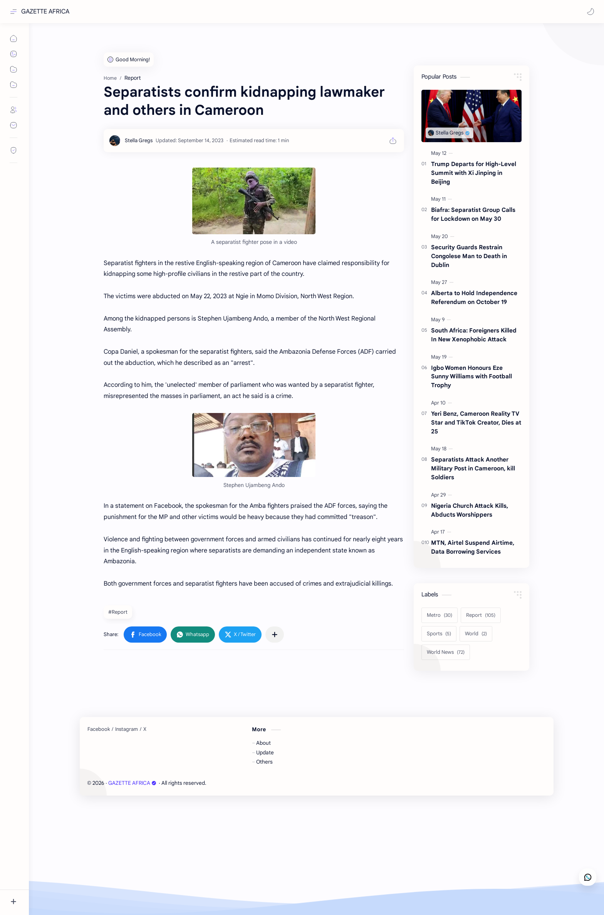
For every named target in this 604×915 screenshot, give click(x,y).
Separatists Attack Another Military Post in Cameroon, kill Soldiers (473, 468)
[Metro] (439, 615)
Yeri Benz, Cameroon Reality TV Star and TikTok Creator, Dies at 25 (476, 422)
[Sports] (438, 633)
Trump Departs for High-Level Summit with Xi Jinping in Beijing (473, 172)
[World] (476, 633)
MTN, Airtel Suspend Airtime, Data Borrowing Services (472, 547)
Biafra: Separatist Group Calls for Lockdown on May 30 (473, 214)
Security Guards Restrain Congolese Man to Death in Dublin (469, 256)
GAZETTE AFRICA (45, 11)
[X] (144, 729)
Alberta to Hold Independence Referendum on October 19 (474, 297)
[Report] (481, 615)
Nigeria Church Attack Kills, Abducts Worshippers (469, 510)
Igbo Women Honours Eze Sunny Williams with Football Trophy (471, 376)
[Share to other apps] (274, 634)
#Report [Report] (118, 612)
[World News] (445, 652)
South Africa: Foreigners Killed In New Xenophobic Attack (474, 335)
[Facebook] (98, 729)
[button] (590, 11)
